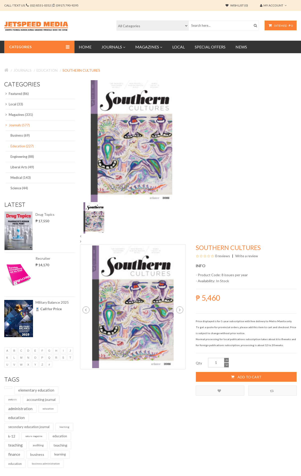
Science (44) (19, 188)
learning (64, 426)
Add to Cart (246, 377)
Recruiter (43, 258)
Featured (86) (17, 94)
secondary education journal (29, 427)
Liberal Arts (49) (22, 167)
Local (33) (14, 104)
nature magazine (33, 436)
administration (20, 408)
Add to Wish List (219, 391)
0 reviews (222, 256)
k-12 (11, 436)
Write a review (246, 256)
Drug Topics (45, 214)
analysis (12, 399)
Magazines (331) (19, 115)
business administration (46, 463)
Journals (23, 70)
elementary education (36, 390)
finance (14, 454)
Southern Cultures (81, 70)
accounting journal (41, 399)
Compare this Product (272, 391)
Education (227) (22, 146)
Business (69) (20, 135)
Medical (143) (20, 178)
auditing (38, 445)
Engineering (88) (22, 157)
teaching (15, 445)
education (48, 408)
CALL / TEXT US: (41, 5)
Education (47, 70)
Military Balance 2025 (52, 302)
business (37, 454)
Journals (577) (18, 125)
